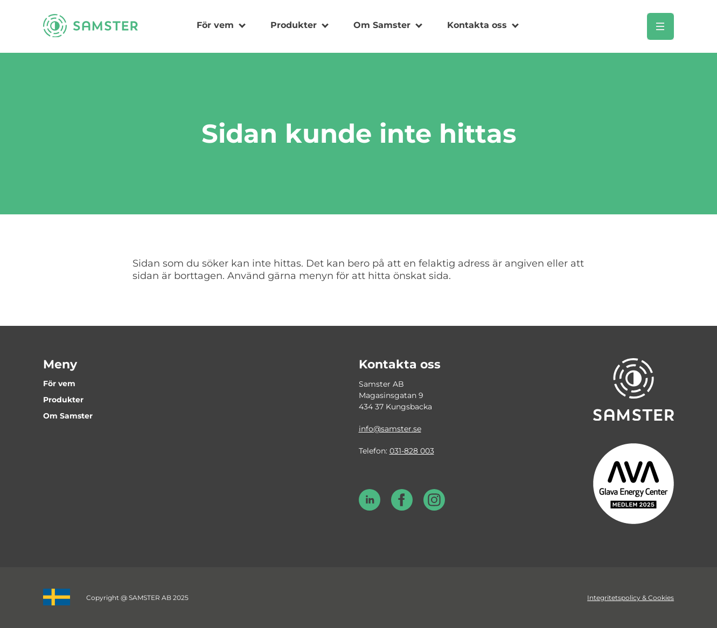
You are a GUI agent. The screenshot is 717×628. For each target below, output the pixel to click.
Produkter (293, 25)
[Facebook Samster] (402, 508)
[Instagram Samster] (434, 508)
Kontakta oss (477, 25)
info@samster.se (390, 429)
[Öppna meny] (660, 26)
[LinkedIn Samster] (369, 508)
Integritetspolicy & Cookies (630, 598)
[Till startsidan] (90, 34)
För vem (215, 25)
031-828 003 (411, 451)
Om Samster (381, 25)
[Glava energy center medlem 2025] (633, 483)
